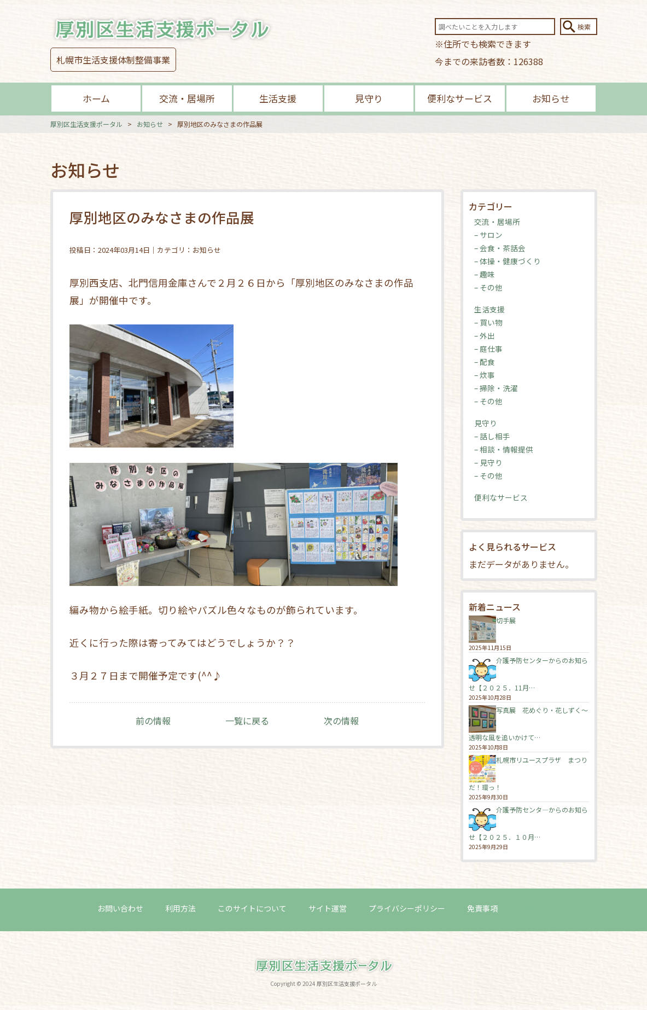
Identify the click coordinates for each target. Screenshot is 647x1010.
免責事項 (482, 908)
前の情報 (153, 720)
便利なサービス (459, 98)
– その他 (488, 287)
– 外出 (484, 335)
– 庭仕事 (488, 348)
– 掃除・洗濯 (496, 387)
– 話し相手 (492, 436)
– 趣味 (484, 274)
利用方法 (180, 908)
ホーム (96, 98)
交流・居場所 (187, 98)
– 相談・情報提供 (503, 449)
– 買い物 (488, 322)
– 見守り (488, 462)
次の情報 (341, 720)
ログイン (535, 908)
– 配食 (484, 361)
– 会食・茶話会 (500, 247)
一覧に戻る (247, 720)
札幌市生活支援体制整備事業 (113, 59)
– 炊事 (484, 374)
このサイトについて (252, 908)
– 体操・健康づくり (507, 261)
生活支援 (277, 98)
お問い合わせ (120, 908)
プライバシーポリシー (407, 908)
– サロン (488, 234)
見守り (369, 98)
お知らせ (550, 98)
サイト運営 (327, 908)
